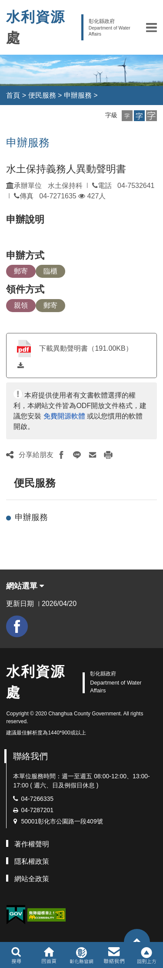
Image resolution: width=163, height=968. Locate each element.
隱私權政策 (31, 861)
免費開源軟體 (64, 416)
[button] (151, 27)
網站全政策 (31, 878)
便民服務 (42, 95)
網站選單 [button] (25, 586)
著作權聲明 (31, 844)
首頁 (13, 95)
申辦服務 (78, 95)
